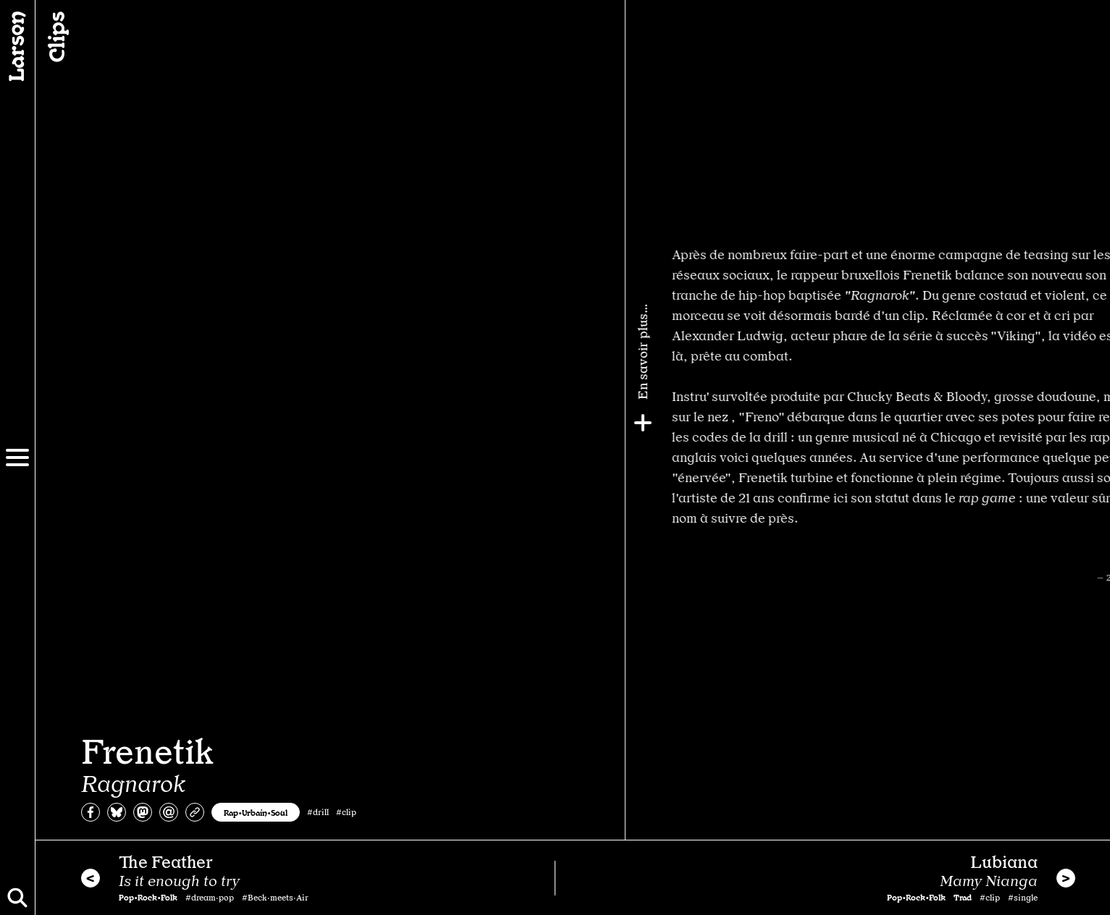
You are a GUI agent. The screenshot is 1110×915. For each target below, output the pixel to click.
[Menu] (17, 457)
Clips (55, 37)
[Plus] (1093, 422)
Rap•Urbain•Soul (255, 812)
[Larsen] (17, 46)
